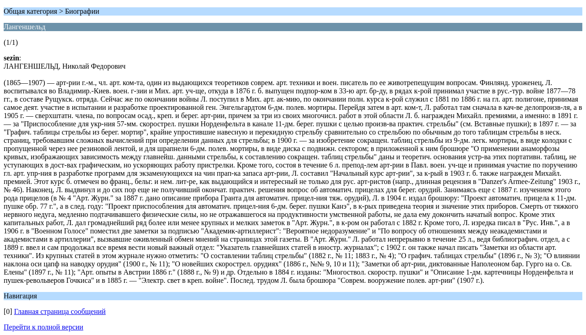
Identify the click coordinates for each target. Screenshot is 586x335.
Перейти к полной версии (43, 327)
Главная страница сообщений (60, 311)
